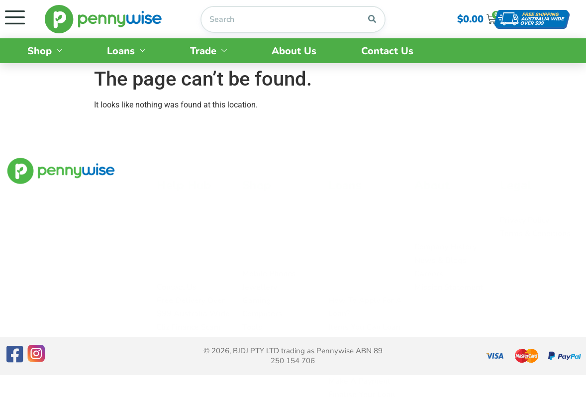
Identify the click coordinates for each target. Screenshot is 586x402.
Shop (44, 51)
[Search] (372, 19)
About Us (294, 51)
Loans (126, 51)
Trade (208, 51)
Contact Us (387, 51)
